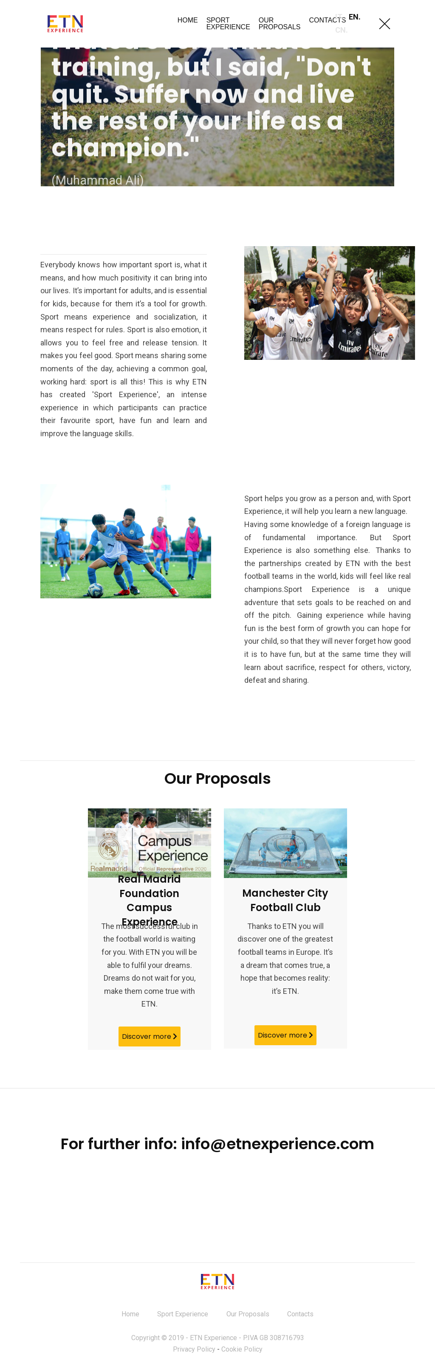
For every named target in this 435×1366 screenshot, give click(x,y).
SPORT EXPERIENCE (228, 24)
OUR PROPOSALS (280, 24)
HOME (188, 20)
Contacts (300, 1317)
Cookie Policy (242, 1352)
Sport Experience (182, 1317)
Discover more (149, 1036)
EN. (355, 16)
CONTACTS (327, 20)
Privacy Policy (194, 1352)
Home (130, 1317)
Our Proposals (247, 1317)
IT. (339, 16)
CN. (341, 29)
